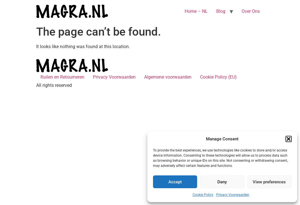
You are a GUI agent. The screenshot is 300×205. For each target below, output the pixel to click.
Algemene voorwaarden (167, 77)
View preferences (269, 181)
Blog (220, 11)
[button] (288, 139)
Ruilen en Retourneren (62, 77)
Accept (175, 181)
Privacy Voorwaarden (232, 195)
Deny (222, 181)
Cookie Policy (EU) (218, 77)
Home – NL (196, 11)
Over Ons (251, 11)
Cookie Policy (203, 195)
